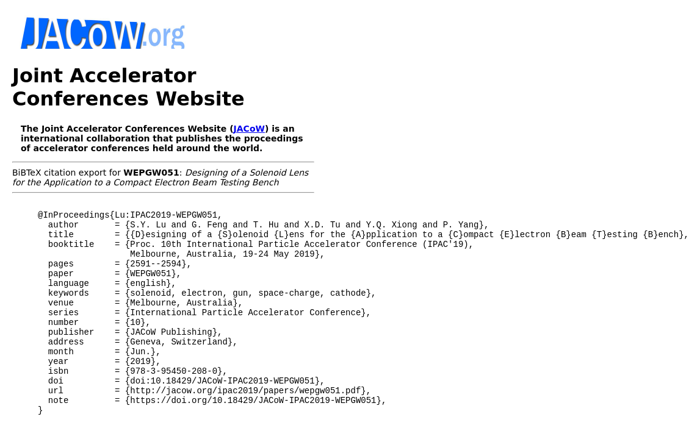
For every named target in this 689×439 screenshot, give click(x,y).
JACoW (249, 129)
